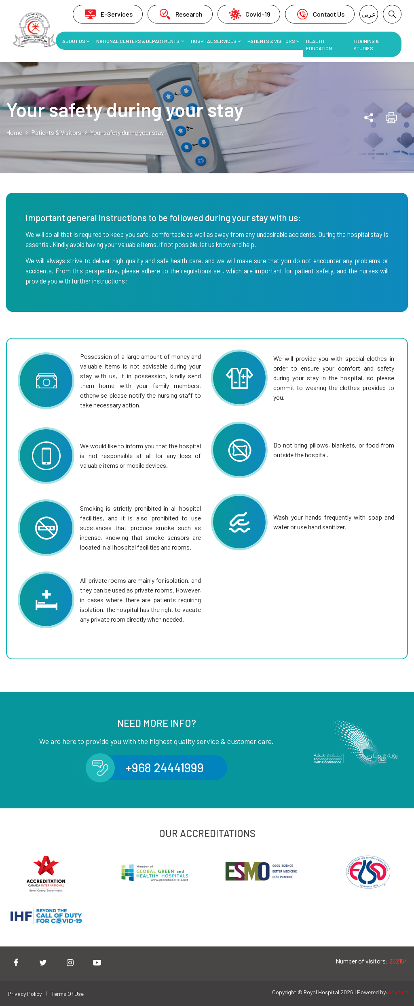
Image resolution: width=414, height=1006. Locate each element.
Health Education (319, 44)
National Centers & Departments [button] (138, 41)
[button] (392, 14)
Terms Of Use (67, 993)
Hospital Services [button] (214, 41)
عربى (368, 14)
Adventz (398, 992)
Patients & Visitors (56, 132)
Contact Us (319, 14)
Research (180, 14)
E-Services (108, 14)
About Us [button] (73, 41)
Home (14, 132)
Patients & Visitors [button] (271, 41)
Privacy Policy (25, 993)
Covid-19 (249, 14)
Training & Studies (366, 44)
